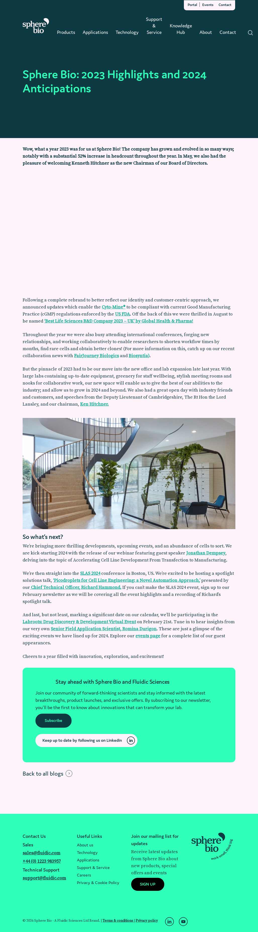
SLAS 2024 (90, 573)
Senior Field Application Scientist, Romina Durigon (104, 629)
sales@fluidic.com (41, 853)
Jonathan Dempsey (205, 553)
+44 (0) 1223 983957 (42, 861)
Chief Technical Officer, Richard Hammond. (75, 587)
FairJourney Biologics (96, 356)
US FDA (122, 314)
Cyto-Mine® (113, 307)
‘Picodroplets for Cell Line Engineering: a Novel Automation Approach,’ (126, 580)
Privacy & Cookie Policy (98, 882)
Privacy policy (147, 920)
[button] (53, 721)
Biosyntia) (139, 356)
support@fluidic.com (44, 878)
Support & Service (93, 867)
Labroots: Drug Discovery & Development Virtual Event (79, 622)
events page (147, 636)
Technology (87, 852)
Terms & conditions (118, 920)
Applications (88, 860)
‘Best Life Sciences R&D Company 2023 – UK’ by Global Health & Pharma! (118, 321)
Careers (84, 875)
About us (85, 845)
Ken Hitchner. (94, 404)
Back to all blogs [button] (43, 773)
